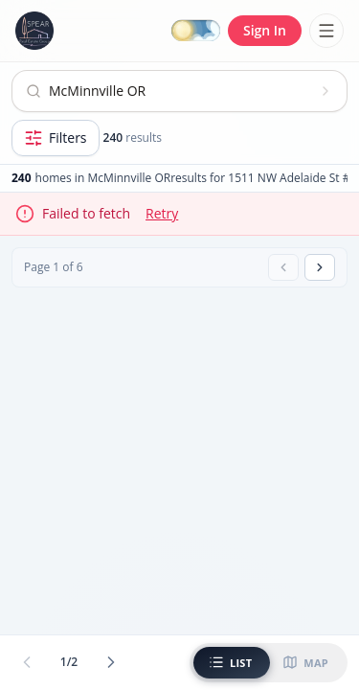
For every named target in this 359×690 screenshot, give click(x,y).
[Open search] (179, 91)
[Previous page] (283, 267)
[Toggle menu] (326, 30)
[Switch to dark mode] (195, 31)
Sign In (264, 30)
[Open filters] (55, 138)
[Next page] (319, 267)
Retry (162, 213)
